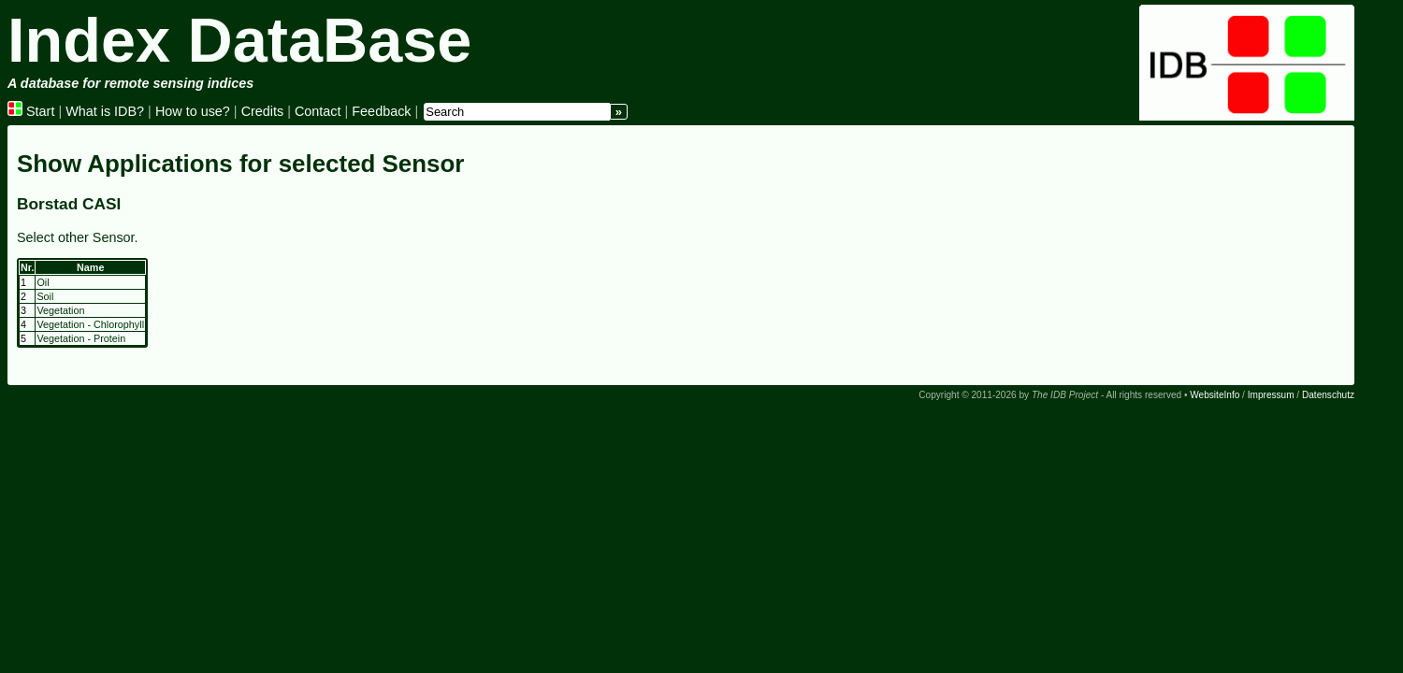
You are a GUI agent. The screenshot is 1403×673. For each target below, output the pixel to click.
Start (30, 111)
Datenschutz (1328, 395)
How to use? (192, 111)
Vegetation (60, 310)
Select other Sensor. (77, 237)
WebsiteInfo (1214, 395)
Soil (44, 296)
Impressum (1271, 395)
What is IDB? (104, 111)
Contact (318, 111)
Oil (42, 282)
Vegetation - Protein (80, 338)
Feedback (381, 111)
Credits (262, 111)
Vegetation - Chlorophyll (90, 324)
